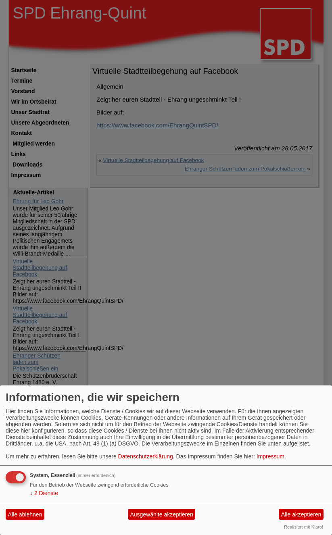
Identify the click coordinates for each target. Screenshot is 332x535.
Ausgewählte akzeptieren (161, 514)
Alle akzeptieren (301, 514)
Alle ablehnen (25, 514)
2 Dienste (44, 493)
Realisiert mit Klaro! (303, 527)
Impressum (270, 456)
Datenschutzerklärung (145, 456)
